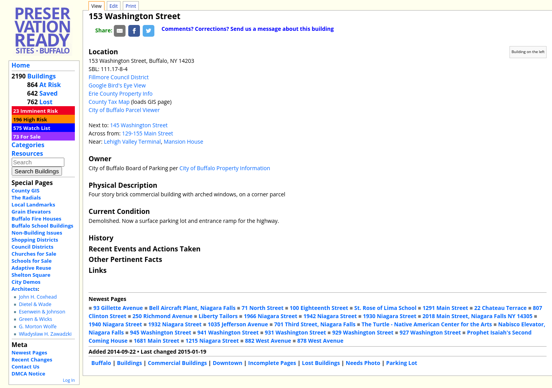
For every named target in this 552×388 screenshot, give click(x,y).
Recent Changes (32, 359)
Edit (114, 6)
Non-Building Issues (37, 232)
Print (131, 6)
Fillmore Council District (118, 77)
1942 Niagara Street (330, 316)
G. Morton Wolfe (38, 326)
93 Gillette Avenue (118, 307)
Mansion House (183, 141)
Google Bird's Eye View (116, 85)
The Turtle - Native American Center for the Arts (427, 324)
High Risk (35, 119)
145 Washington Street (139, 125)
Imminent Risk (39, 110)
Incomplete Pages (272, 363)
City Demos (26, 281)
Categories (28, 145)
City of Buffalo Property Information (224, 168)
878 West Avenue (320, 340)
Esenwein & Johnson (42, 311)
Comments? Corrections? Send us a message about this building (247, 28)
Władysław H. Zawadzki (45, 334)
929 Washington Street (362, 332)
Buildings (41, 76)
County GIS (26, 190)
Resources (27, 153)
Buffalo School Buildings (43, 225)
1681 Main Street (156, 340)
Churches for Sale (34, 253)
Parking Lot (401, 363)
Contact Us (25, 366)
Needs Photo (363, 363)
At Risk (50, 84)
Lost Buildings (321, 363)
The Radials (26, 197)
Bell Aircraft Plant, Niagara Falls (192, 307)
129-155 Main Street (147, 133)
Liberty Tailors (217, 316)
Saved (48, 93)
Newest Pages (29, 352)
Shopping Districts (35, 239)
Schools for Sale (32, 260)
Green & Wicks (35, 319)
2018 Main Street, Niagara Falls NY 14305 (478, 316)
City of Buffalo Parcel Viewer (124, 110)
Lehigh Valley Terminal (132, 141)
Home (21, 65)
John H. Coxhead (38, 297)
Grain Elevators (31, 211)
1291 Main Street (445, 307)
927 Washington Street (430, 332)
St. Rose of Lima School (385, 307)
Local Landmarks (33, 204)
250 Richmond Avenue (163, 316)
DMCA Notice (28, 373)
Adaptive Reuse (31, 267)
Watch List (36, 128)
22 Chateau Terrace (500, 307)
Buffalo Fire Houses (37, 218)
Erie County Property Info (120, 93)
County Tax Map (108, 101)
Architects (25, 288)
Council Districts (32, 246)
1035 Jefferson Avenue (238, 324)
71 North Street (263, 307)
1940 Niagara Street (115, 324)
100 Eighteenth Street (319, 307)
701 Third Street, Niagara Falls (315, 324)
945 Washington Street (160, 332)
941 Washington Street (227, 332)
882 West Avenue (268, 340)
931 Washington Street (295, 332)
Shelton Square (31, 274)
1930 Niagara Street (389, 316)
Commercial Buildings (177, 363)
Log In (69, 380)
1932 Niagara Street (175, 324)
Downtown (227, 363)
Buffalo (101, 363)
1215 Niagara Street (212, 340)
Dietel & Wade (35, 304)
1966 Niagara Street (270, 316)
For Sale (30, 136)
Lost (46, 102)
